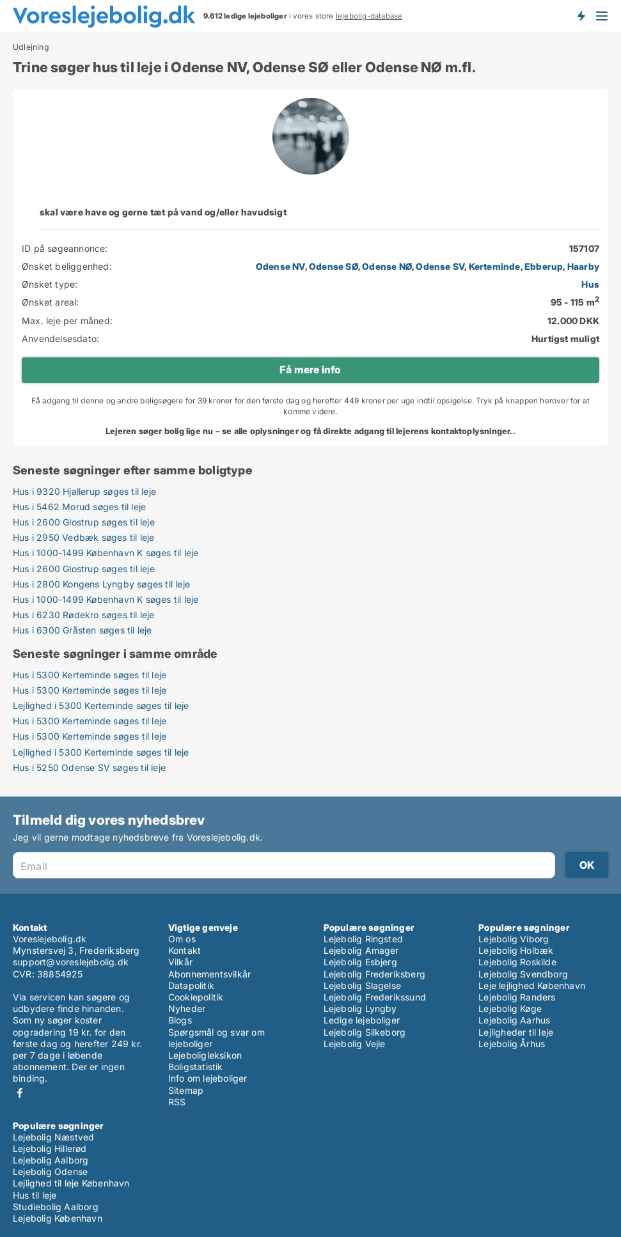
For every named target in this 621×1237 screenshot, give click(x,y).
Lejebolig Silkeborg (365, 1032)
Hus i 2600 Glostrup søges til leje (84, 522)
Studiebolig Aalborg (55, 1206)
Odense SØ (333, 266)
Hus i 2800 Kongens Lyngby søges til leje (101, 584)
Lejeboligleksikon (205, 1055)
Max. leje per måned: (67, 320)
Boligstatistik (195, 1066)
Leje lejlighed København (531, 985)
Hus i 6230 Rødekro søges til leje (84, 614)
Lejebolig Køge (510, 1008)
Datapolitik (191, 985)
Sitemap (185, 1090)
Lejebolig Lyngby (360, 1008)
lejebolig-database (369, 16)
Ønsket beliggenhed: (67, 266)
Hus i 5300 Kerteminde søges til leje (89, 674)
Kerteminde (495, 266)
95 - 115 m (575, 302)
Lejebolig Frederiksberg (375, 974)
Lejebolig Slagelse (363, 985)
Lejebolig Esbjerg (360, 961)
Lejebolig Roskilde (517, 961)
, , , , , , (427, 266)
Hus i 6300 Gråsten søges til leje (82, 630)
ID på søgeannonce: (65, 248)
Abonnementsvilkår (209, 974)
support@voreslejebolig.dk (71, 961)
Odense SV (440, 266)
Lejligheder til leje (515, 1032)
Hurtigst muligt (565, 338)
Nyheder (186, 1008)
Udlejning (31, 47)
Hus (590, 284)
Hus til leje (34, 1195)
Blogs (180, 1020)
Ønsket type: (49, 284)
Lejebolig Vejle (355, 1043)
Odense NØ (387, 266)
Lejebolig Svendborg (523, 974)
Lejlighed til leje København (71, 1183)
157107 (584, 248)
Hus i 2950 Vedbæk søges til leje (83, 537)
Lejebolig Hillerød (50, 1148)
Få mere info (310, 369)
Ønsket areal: (50, 302)
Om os (182, 938)
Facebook (20, 1093)
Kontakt (184, 950)
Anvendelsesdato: (60, 338)
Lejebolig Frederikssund (375, 997)
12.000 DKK (573, 320)
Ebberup (543, 266)
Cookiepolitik (196, 997)
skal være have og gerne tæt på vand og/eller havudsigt (163, 211)
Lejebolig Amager (361, 950)
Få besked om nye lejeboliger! (580, 16)
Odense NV (280, 266)
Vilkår (180, 961)
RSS (177, 1101)
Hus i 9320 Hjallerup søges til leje (84, 491)
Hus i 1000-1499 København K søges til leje (105, 552)
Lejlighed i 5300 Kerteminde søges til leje (101, 705)
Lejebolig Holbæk (515, 950)
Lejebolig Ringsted (364, 938)
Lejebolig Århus (511, 1043)
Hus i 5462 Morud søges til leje (79, 506)
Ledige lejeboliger (362, 1020)
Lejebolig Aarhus (514, 1020)
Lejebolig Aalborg (50, 1160)
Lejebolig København (57, 1218)
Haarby (583, 266)
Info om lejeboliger (208, 1078)
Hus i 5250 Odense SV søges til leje (89, 767)
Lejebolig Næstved (53, 1137)
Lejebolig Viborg (513, 938)
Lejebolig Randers (516, 997)
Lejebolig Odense (50, 1171)
